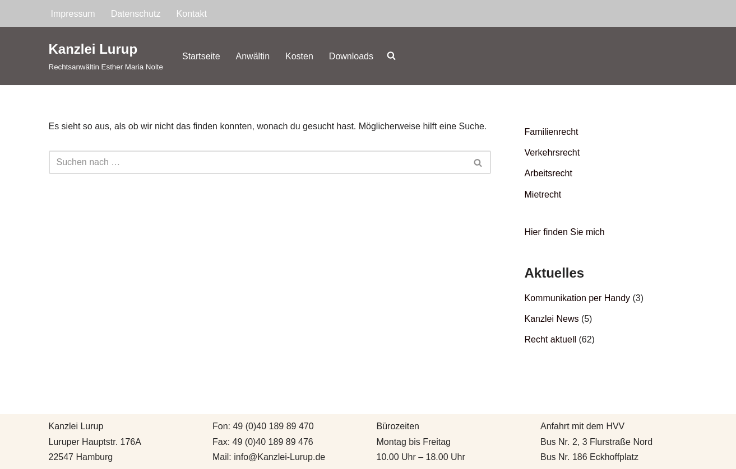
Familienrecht (551, 132)
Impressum (73, 13)
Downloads (351, 56)
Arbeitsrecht (548, 173)
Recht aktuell (551, 339)
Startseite (201, 56)
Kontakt (192, 13)
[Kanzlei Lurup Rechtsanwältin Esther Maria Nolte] (106, 55)
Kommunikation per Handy (578, 298)
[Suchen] (257, 162)
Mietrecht (543, 194)
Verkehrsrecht (552, 152)
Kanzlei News (552, 318)
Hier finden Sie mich (565, 232)
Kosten (299, 56)
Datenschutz (136, 13)
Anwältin (253, 56)
